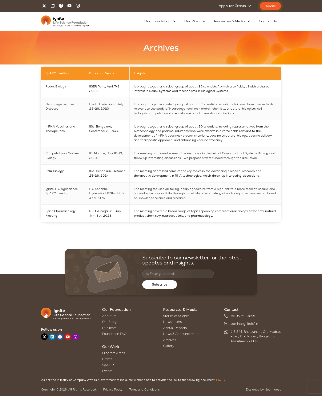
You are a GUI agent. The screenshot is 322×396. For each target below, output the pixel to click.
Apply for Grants (235, 6)
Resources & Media (232, 21)
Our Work (195, 21)
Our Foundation (160, 21)
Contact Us (268, 21)
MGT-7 (221, 380)
